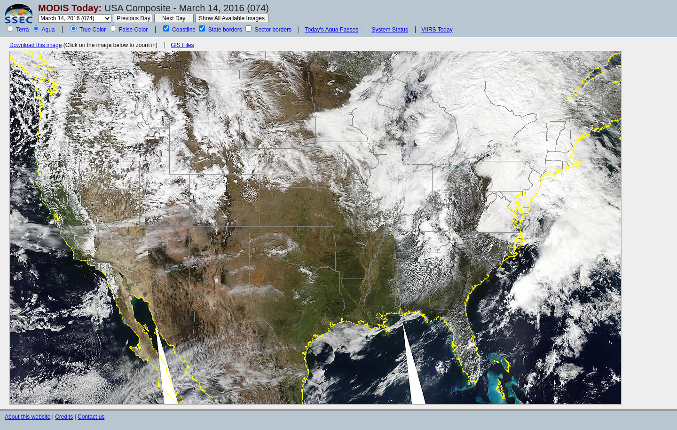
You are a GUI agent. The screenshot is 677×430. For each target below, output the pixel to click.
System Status (390, 29)
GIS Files (182, 45)
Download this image (35, 45)
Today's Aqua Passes (331, 29)
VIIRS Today (436, 29)
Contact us (91, 417)
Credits (64, 417)
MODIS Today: (70, 8)
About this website (27, 417)
